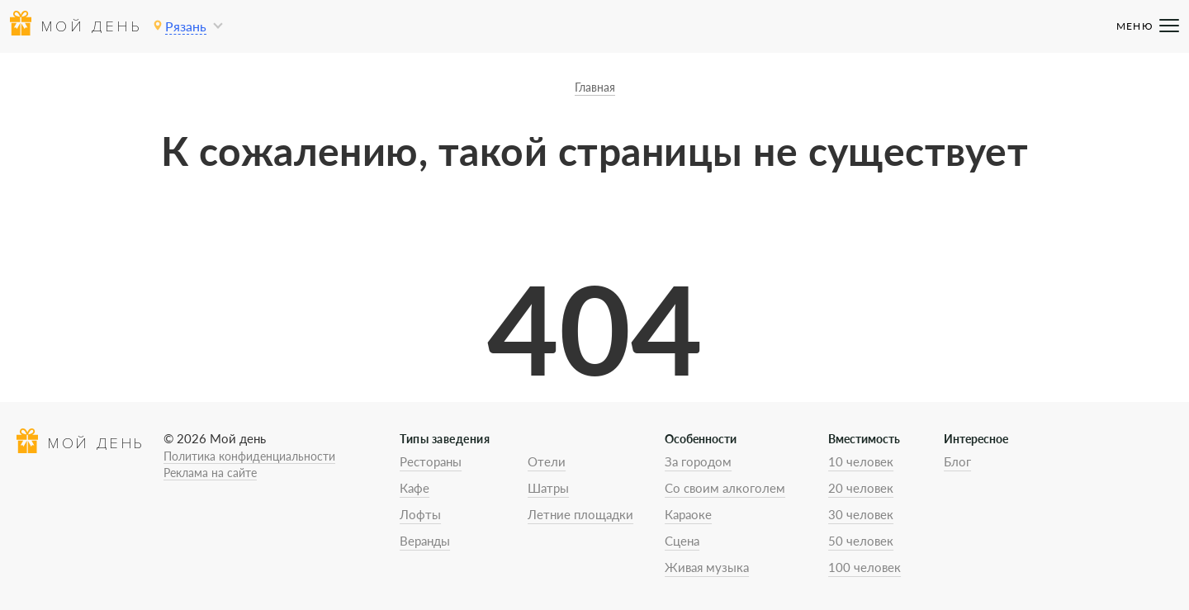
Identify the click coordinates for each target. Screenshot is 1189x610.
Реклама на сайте (210, 473)
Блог (957, 461)
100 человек (864, 567)
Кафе (414, 487)
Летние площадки (580, 514)
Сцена (682, 540)
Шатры (548, 487)
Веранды (425, 540)
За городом (698, 461)
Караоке (688, 514)
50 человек (860, 540)
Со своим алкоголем (725, 487)
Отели (547, 461)
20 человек (860, 487)
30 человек (860, 514)
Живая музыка (707, 567)
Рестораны (431, 461)
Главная (595, 87)
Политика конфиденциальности (249, 456)
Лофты (420, 514)
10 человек (860, 461)
